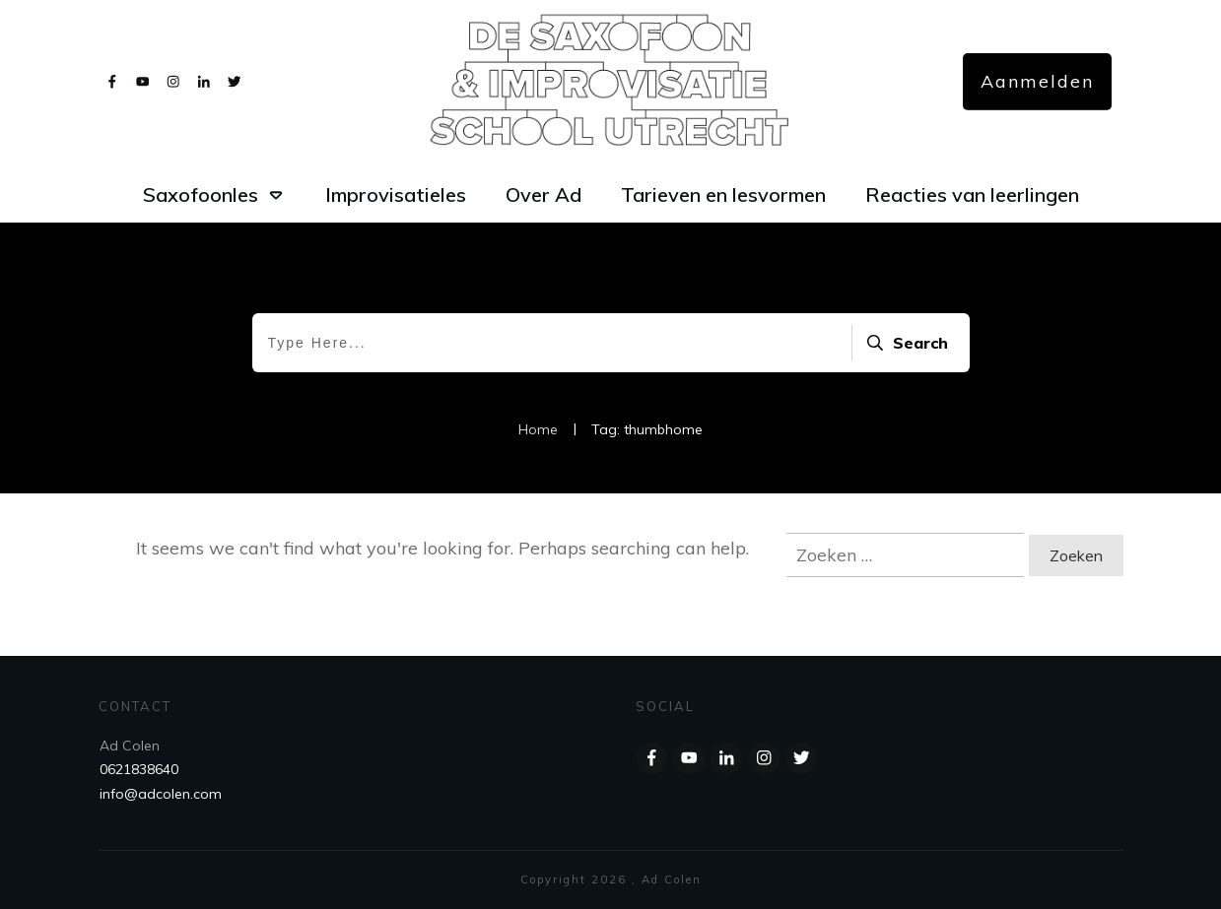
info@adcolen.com (161, 794)
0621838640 (139, 769)
